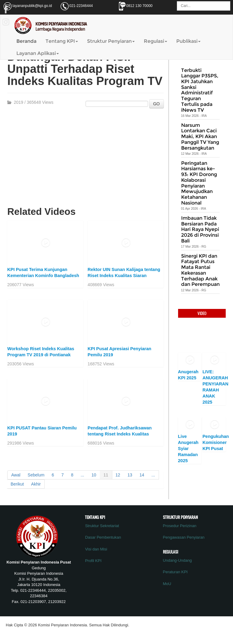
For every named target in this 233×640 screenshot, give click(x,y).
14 (142, 474)
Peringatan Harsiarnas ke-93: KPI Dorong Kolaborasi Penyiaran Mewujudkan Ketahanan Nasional (199, 183)
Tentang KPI (62, 41)
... (82, 474)
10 (93, 474)
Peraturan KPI (175, 572)
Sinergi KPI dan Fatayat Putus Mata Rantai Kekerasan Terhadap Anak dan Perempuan (200, 270)
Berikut (17, 484)
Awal (15, 474)
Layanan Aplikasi (37, 53)
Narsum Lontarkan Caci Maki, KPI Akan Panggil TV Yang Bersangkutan (200, 136)
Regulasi (155, 41)
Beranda (26, 41)
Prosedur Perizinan (180, 525)
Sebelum (36, 474)
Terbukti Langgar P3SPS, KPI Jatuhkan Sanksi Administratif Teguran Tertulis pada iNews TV (199, 90)
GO (156, 103)
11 (105, 474)
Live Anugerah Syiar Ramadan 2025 (188, 448)
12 (118, 474)
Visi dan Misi (96, 549)
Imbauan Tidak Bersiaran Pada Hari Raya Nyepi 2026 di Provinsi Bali (200, 229)
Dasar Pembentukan (103, 537)
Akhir (36, 484)
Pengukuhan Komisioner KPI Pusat (215, 442)
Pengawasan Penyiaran (183, 537)
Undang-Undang (177, 560)
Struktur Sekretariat (102, 525)
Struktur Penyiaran (111, 41)
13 (129, 474)
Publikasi (188, 41)
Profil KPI (93, 560)
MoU (167, 583)
